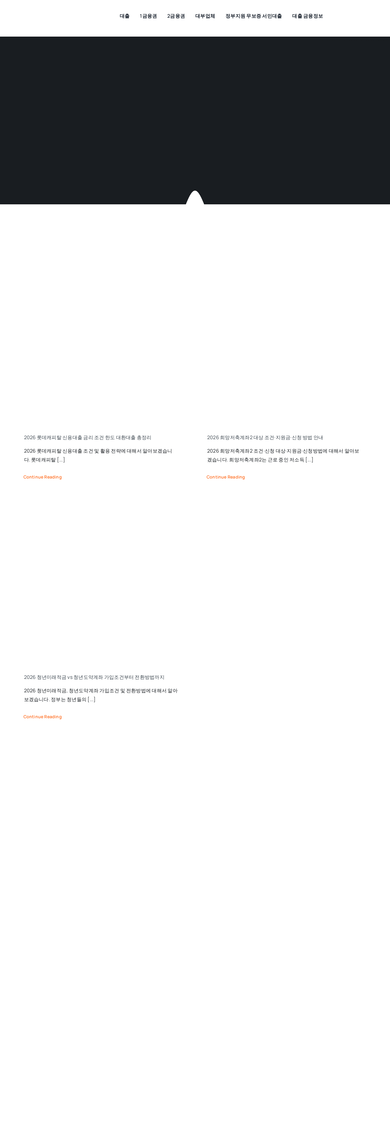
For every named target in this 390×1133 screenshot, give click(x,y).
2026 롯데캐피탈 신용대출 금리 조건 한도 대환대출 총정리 (88, 437)
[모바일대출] (53, 13)
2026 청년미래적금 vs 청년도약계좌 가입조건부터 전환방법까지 (94, 677)
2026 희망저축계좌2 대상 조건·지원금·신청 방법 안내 (265, 437)
